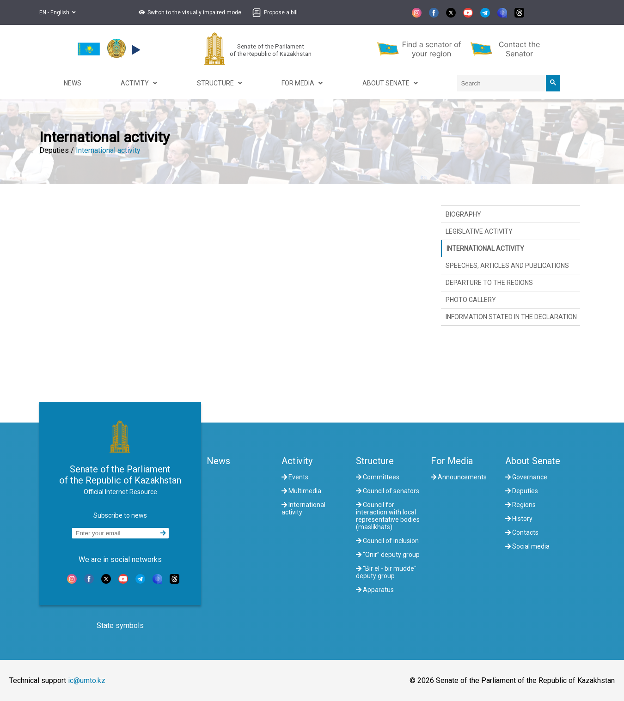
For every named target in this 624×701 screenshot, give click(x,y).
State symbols (120, 625)
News (218, 460)
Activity (296, 460)
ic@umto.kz (86, 680)
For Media (452, 460)
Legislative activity (479, 231)
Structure (375, 460)
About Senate (532, 460)
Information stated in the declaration (511, 316)
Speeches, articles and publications (507, 265)
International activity (108, 150)
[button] (188, 12)
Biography (463, 214)
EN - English (57, 12)
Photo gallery (471, 299)
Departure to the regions (489, 282)
